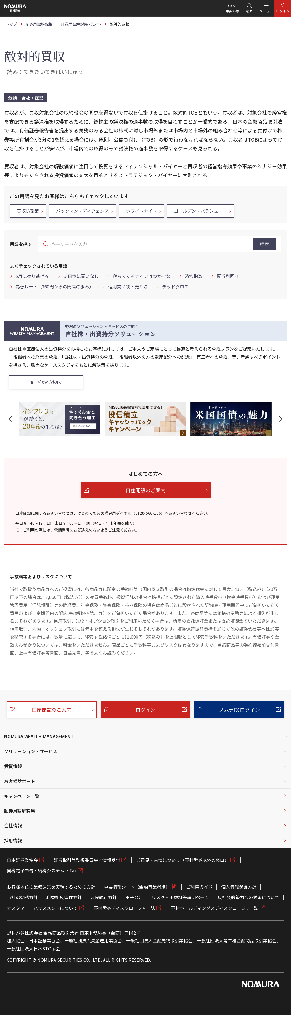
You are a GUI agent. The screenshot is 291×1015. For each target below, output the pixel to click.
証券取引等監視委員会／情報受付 (87, 860)
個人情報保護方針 (238, 886)
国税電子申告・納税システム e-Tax (41, 870)
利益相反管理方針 (64, 897)
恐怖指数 (193, 276)
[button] (11, 418)
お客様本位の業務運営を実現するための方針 (51, 886)
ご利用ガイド (199, 886)
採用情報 (13, 840)
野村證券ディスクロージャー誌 (124, 908)
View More (50, 382)
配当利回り (228, 276)
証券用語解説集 (19, 810)
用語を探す (21, 243)
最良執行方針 (103, 897)
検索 (264, 244)
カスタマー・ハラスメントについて (42, 908)
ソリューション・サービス (30, 751)
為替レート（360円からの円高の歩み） (54, 286)
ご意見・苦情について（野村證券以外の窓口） (182, 860)
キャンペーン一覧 (21, 796)
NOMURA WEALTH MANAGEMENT (39, 736)
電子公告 (134, 897)
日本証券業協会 (22, 860)
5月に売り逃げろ (32, 276)
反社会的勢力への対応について (248, 897)
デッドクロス (175, 286)
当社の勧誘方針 (22, 897)
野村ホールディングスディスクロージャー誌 (214, 908)
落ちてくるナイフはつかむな (141, 276)
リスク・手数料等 (232, 8)
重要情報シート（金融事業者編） (137, 886)
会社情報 (13, 825)
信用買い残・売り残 (128, 286)
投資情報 (13, 766)
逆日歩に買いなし (81, 276)
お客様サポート (19, 781)
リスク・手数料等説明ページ (180, 897)
